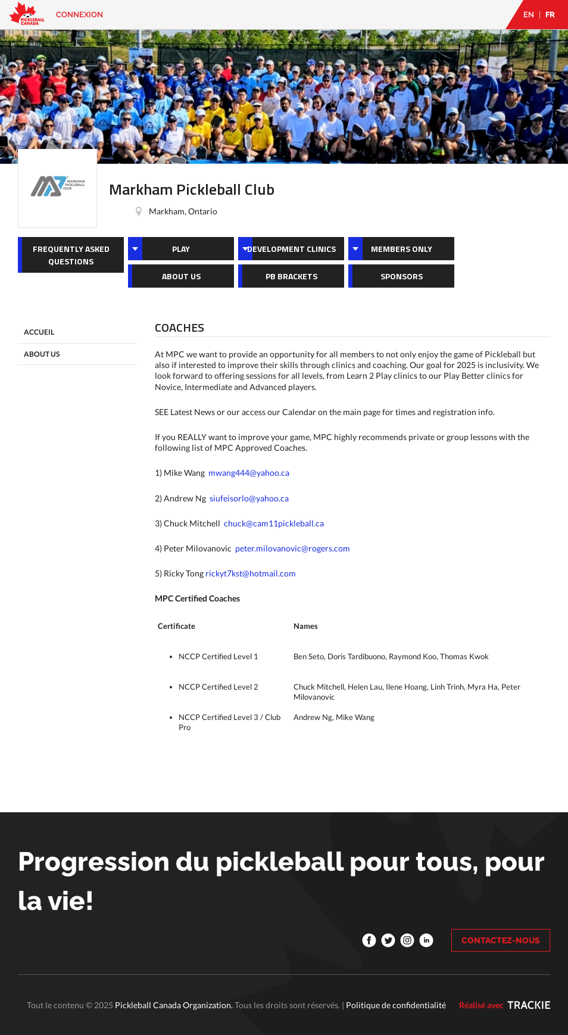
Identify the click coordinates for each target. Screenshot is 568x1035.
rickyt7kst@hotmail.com (250, 573)
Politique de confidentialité (396, 1005)
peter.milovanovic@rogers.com (292, 548)
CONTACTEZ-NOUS (500, 940)
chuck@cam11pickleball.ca (274, 523)
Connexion (79, 14)
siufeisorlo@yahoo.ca (249, 498)
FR (550, 14)
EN (528, 14)
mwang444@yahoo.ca (248, 472)
